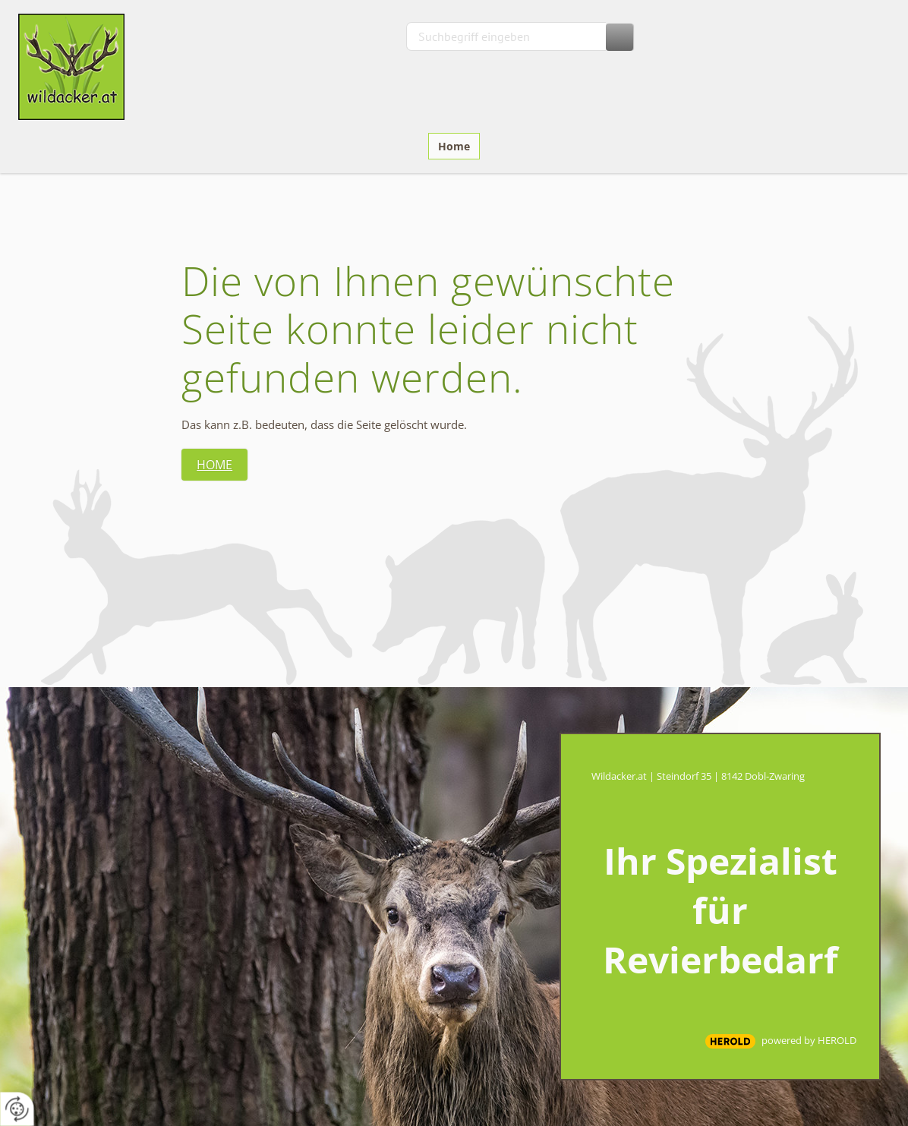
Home (454, 146)
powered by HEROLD (808, 1040)
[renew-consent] (17, 1109)
